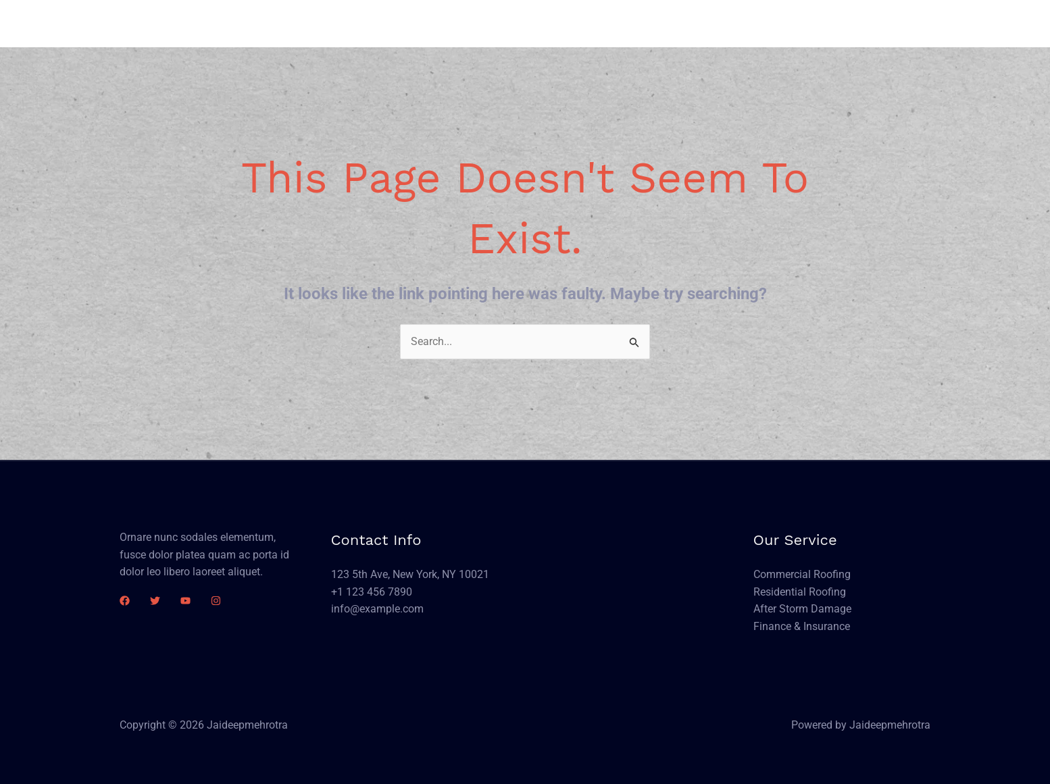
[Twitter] (155, 601)
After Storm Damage (802, 608)
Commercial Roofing (802, 574)
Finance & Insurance (801, 626)
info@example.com (377, 608)
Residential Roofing (799, 591)
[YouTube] (185, 601)
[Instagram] (216, 601)
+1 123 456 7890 (371, 591)
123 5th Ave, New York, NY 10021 (410, 574)
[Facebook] (125, 601)
